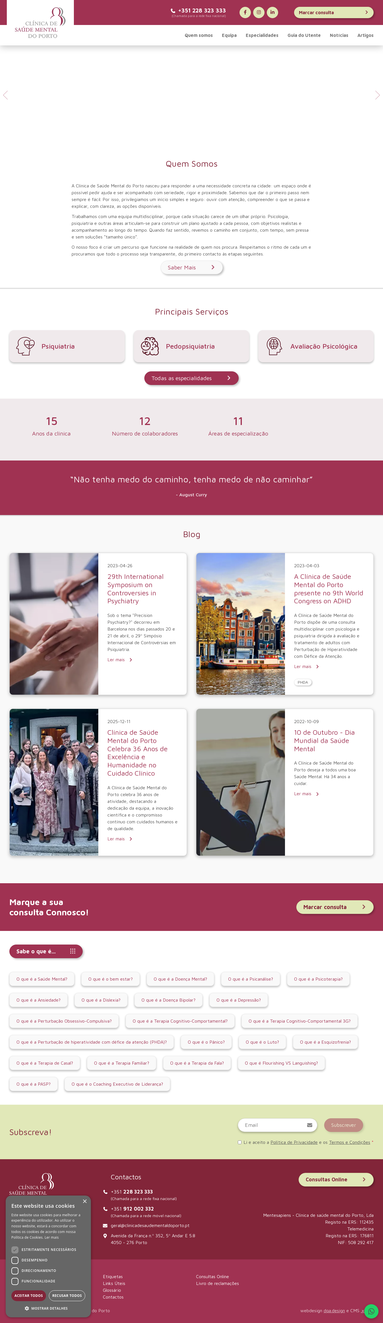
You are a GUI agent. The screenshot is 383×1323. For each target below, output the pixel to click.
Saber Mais (192, 267)
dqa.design (334, 1310)
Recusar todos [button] (67, 1295)
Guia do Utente (304, 35)
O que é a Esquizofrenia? (325, 1041)
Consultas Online (336, 1179)
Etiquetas (113, 1276)
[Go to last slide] (6, 95)
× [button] (84, 1202)
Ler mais (120, 659)
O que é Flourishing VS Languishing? (281, 1062)
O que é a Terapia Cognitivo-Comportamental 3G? (300, 1020)
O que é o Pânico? (206, 1041)
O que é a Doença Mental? (180, 978)
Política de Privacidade (294, 1142)
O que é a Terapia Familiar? (121, 1062)
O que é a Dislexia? (101, 999)
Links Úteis (114, 1283)
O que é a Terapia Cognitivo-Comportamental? (180, 1020)
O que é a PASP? (33, 1084)
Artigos (365, 35)
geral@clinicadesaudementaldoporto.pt (150, 1225)
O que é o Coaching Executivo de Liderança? (117, 1084)
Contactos (113, 1296)
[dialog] (48, 1256)
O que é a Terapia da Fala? (197, 1062)
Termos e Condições (349, 1142)
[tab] (187, 138)
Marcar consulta (334, 12)
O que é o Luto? (262, 1041)
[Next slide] (376, 95)
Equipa (229, 35)
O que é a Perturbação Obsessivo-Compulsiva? (64, 1020)
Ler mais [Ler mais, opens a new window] (52, 1237)
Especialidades (262, 35)
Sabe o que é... (46, 951)
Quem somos (199, 35)
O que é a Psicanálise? (250, 978)
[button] (48, 1308)
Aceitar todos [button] (28, 1295)
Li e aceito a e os (306, 1142)
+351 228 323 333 (198, 10)
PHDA (303, 682)
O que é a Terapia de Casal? (44, 1062)
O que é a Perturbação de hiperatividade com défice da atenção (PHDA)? (91, 1041)
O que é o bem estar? (110, 978)
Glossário (112, 1290)
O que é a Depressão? (239, 999)
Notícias (339, 35)
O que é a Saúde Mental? (41, 978)
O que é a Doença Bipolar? (168, 999)
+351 (132, 1192)
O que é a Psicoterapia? (318, 978)
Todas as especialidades (191, 378)
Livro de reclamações (217, 1283)
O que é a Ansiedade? (38, 999)
